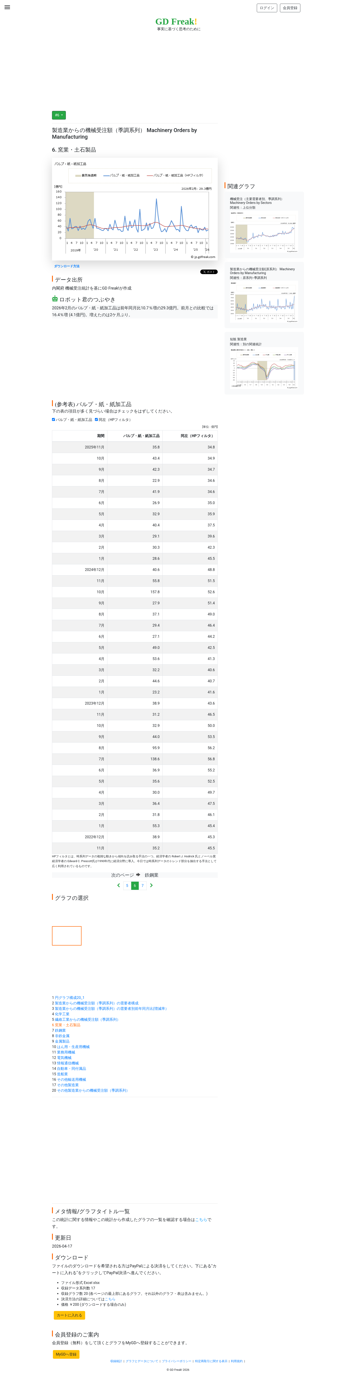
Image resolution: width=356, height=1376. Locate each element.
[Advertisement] (178, 68)
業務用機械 (66, 1052)
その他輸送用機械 (71, 1079)
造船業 (62, 1074)
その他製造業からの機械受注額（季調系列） (93, 1090)
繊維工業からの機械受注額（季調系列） (87, 1019)
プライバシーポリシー (176, 1361)
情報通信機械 (68, 1063)
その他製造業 (68, 1085)
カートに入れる (69, 1315)
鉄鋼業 (60, 1030)
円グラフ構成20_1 (69, 998)
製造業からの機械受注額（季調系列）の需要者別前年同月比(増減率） (112, 1008)
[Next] (151, 885)
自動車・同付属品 (71, 1068)
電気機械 (64, 1058)
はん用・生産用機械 (73, 1047)
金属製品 (62, 1041)
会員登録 (290, 8)
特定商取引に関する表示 (211, 1361)
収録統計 (116, 1361)
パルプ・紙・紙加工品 (73, 420)
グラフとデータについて (142, 1361)
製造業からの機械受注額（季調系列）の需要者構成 (96, 1003)
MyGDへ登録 (66, 1354)
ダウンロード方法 (66, 266)
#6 (57, 115)
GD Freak (176, 21)
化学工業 (62, 1014)
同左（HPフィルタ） (114, 420)
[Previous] (119, 885)
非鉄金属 (62, 1036)
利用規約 (237, 1361)
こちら (201, 1219)
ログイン (267, 8)
